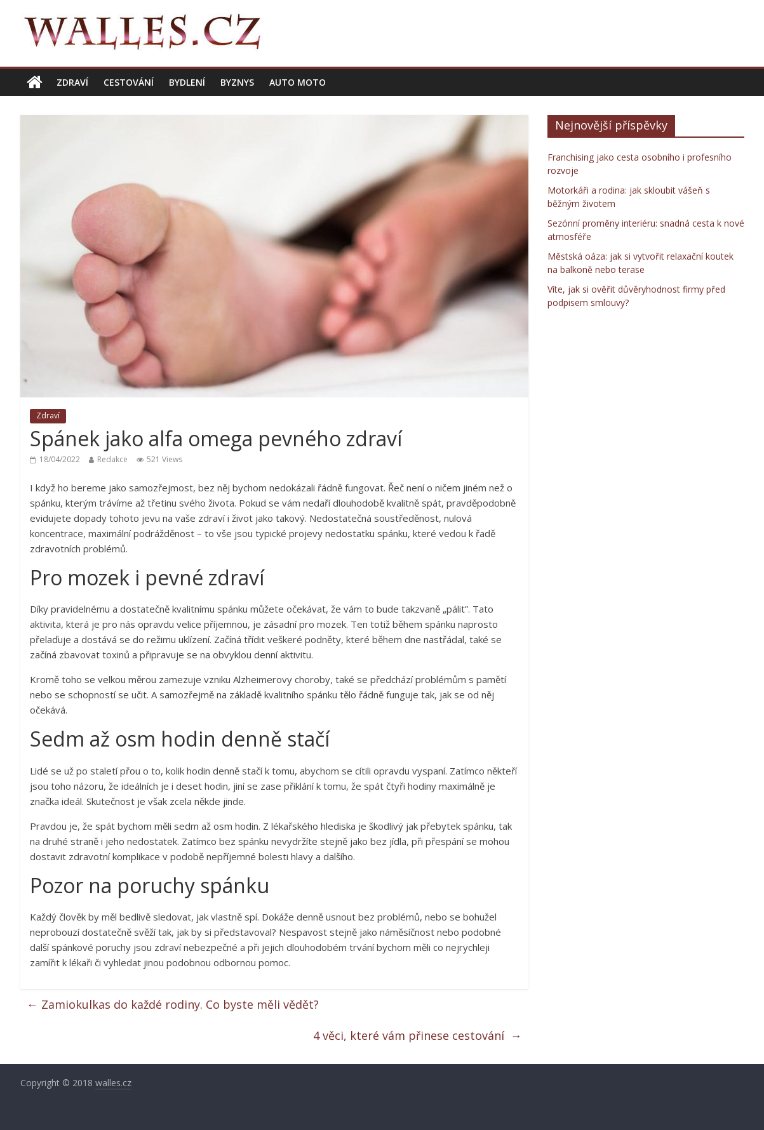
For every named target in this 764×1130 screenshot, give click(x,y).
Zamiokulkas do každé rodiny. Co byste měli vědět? (174, 1004)
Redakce (112, 459)
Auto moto (297, 82)
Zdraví (72, 82)
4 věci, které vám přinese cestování (417, 1035)
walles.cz (113, 1083)
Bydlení (187, 82)
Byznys (237, 82)
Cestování (129, 82)
